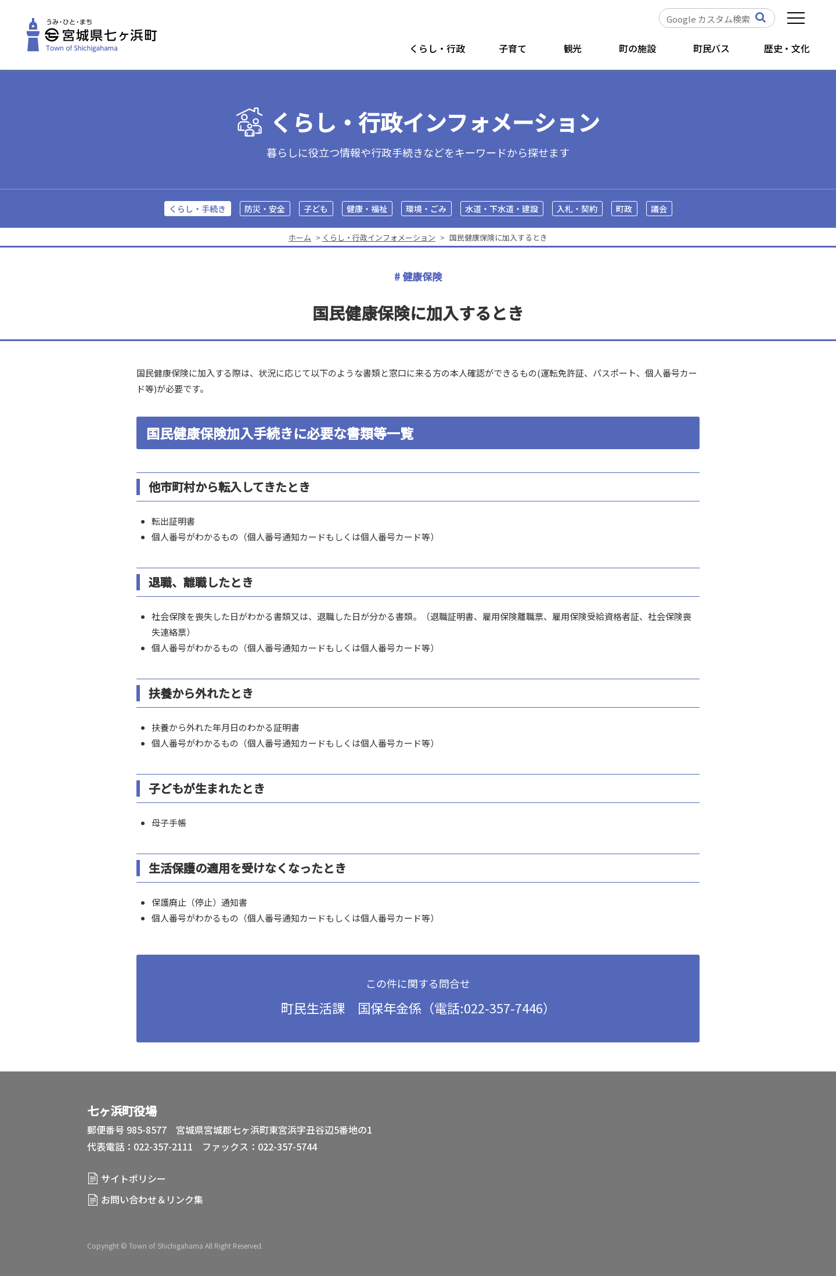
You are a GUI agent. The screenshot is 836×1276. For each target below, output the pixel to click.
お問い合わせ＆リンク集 (152, 1199)
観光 (573, 48)
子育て (513, 48)
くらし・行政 (436, 48)
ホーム (300, 237)
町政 (624, 208)
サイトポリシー (133, 1178)
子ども (316, 208)
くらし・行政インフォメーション (435, 122)
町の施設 (637, 48)
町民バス (711, 48)
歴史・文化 (787, 48)
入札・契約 (577, 208)
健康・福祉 (367, 208)
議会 (659, 208)
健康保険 (422, 276)
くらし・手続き (197, 208)
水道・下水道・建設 (501, 208)
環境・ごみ (426, 208)
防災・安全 (264, 208)
